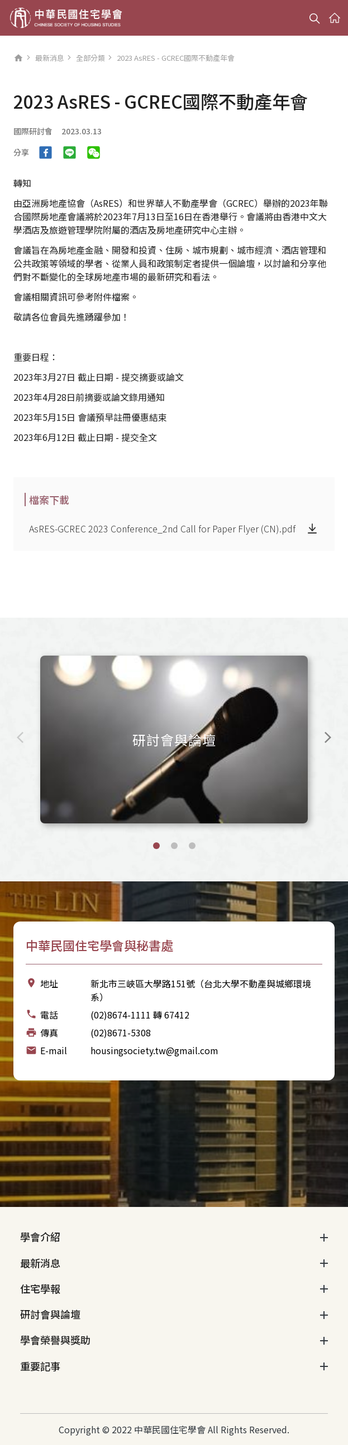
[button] (156, 845)
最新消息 (49, 57)
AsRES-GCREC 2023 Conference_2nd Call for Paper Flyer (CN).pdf (162, 528)
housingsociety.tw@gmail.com (154, 1050)
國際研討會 (33, 131)
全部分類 (90, 57)
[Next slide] (328, 737)
